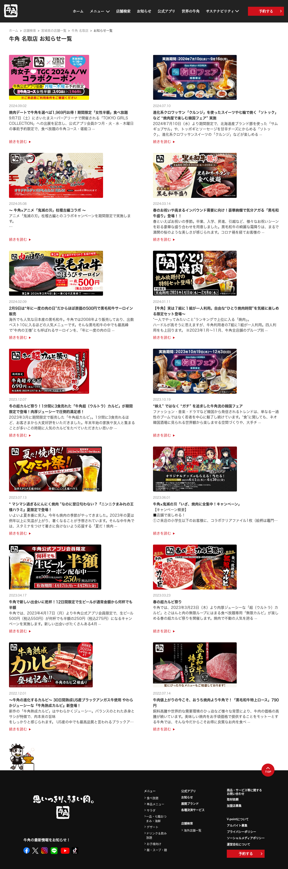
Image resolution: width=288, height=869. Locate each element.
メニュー (97, 11)
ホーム (78, 11)
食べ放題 (152, 798)
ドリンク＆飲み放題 (156, 835)
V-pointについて (238, 819)
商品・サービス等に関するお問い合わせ (244, 792)
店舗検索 (123, 11)
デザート (152, 827)
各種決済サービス (193, 810)
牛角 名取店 (80, 30)
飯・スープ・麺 (157, 850)
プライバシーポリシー (241, 831)
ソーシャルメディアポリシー (246, 838)
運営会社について (238, 844)
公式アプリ (166, 11)
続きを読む (20, 141)
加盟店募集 (234, 805)
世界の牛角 (191, 11)
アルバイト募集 (237, 825)
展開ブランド (190, 803)
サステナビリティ (220, 11)
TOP (268, 770)
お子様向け (154, 844)
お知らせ (144, 11)
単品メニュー (155, 804)
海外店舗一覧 (192, 830)
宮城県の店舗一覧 (53, 30)
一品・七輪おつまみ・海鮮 (156, 818)
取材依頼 (232, 799)
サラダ (151, 810)
